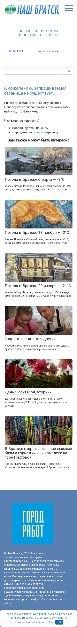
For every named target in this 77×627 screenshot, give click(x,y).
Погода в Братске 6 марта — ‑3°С (34, 179)
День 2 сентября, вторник (28, 392)
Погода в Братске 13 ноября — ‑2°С (37, 232)
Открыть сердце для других (30, 338)
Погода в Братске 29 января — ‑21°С (38, 285)
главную (38, 132)
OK (59, 622)
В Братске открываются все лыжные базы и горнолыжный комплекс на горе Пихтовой (38, 453)
